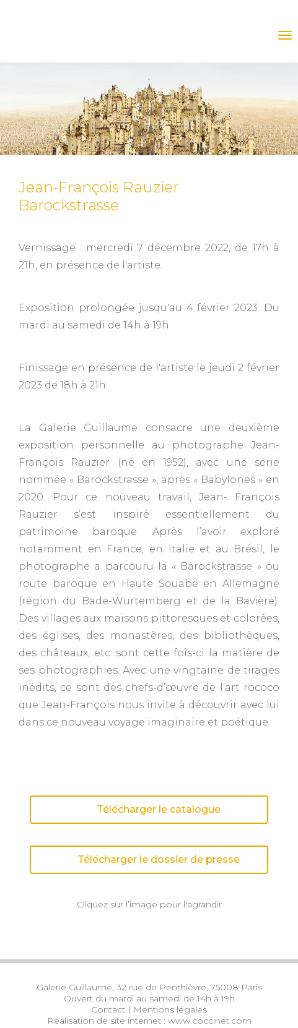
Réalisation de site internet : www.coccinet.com (149, 1020)
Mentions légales (170, 1009)
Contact (108, 1009)
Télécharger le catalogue (129, 809)
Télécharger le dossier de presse (138, 859)
